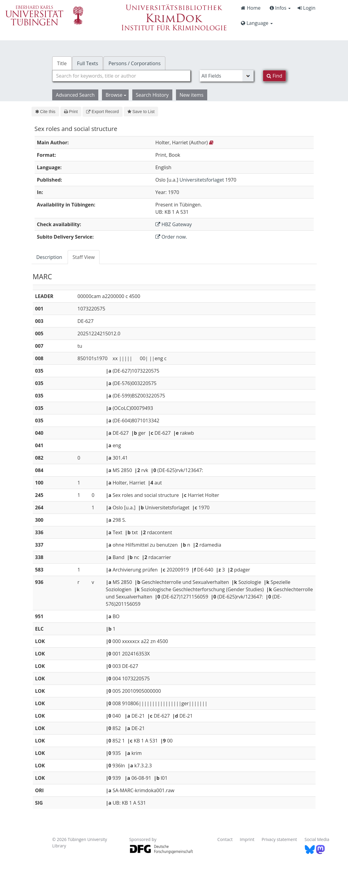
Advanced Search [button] (75, 95)
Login (307, 8)
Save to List (141, 111)
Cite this (45, 111)
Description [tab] (49, 257)
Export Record (102, 111)
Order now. (171, 236)
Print (71, 111)
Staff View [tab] (84, 257)
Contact (224, 839)
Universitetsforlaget (202, 179)
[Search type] (227, 76)
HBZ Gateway (173, 224)
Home (250, 8)
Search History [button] (152, 95)
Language (256, 23)
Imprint (247, 839)
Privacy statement (279, 839)
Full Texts (87, 63)
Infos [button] (280, 8)
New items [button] (192, 95)
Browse (116, 95)
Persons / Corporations (134, 63)
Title (62, 63)
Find (274, 75)
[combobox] (121, 76)
